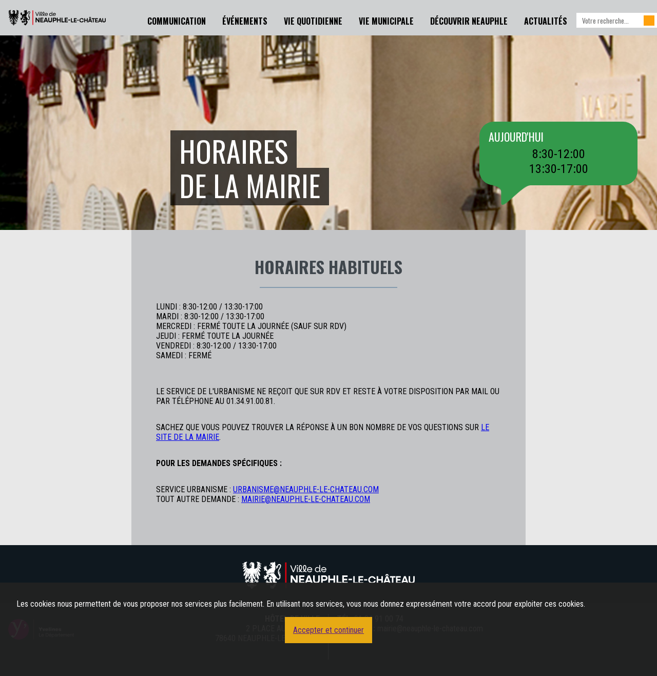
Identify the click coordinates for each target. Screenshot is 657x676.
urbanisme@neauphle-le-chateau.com (306, 489)
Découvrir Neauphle (469, 21)
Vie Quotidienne (313, 21)
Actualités (545, 21)
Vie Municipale (386, 21)
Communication (176, 21)
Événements (244, 21)
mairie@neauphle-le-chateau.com (305, 499)
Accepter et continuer (328, 630)
